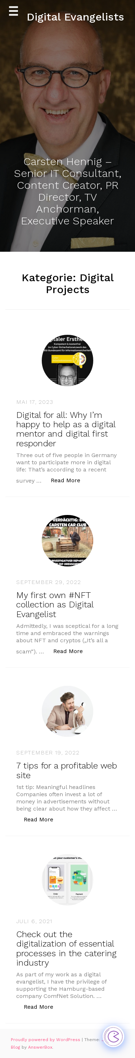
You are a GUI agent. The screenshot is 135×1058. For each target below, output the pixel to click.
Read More (69, 480)
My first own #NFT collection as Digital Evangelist (54, 604)
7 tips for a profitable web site (66, 770)
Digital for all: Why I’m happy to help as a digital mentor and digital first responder (65, 429)
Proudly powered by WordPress (46, 1039)
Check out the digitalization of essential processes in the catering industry (66, 948)
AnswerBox (40, 1047)
